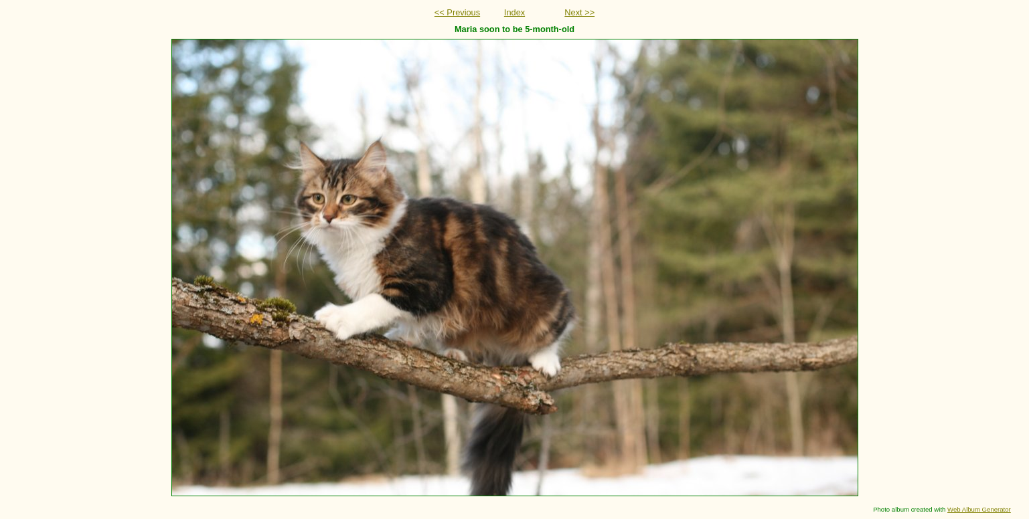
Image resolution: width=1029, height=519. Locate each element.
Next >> (579, 12)
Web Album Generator (979, 509)
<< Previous (457, 12)
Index (514, 12)
